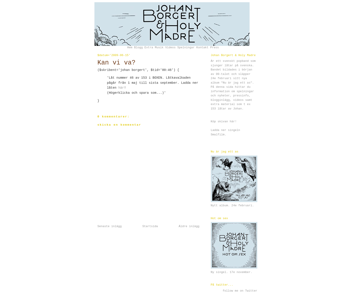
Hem (129, 47)
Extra (149, 47)
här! (233, 121)
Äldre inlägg (189, 226)
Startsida (150, 226)
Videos (170, 47)
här (121, 88)
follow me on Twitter (240, 290)
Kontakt (202, 47)
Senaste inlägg (110, 226)
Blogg (138, 47)
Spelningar (186, 47)
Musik (159, 47)
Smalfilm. (218, 134)
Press (214, 47)
